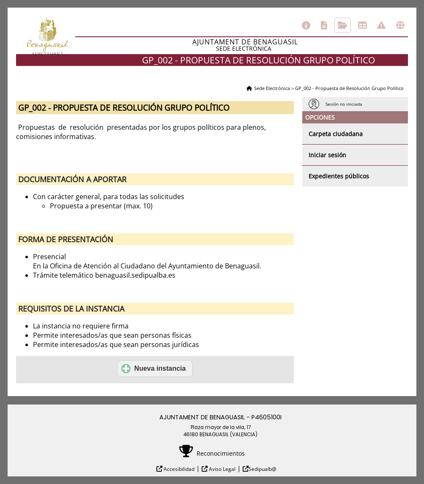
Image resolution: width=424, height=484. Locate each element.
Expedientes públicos (339, 176)
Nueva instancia (153, 368)
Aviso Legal (221, 469)
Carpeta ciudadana (336, 134)
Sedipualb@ (262, 469)
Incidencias (381, 25)
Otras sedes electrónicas (400, 25)
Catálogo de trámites (324, 25)
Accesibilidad (178, 469)
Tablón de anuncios (362, 25)
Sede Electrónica (272, 88)
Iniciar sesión (327, 155)
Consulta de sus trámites (342, 25)
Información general (306, 25)
